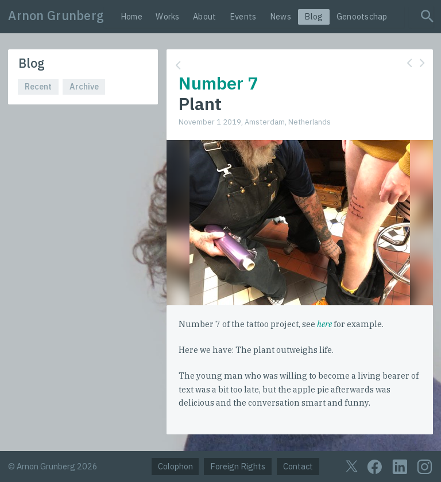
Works (167, 16)
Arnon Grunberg (56, 15)
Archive (84, 86)
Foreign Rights (237, 466)
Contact (298, 466)
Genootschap (362, 16)
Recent (38, 86)
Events (243, 16)
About (204, 16)
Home (131, 16)
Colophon (175, 466)
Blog (313, 16)
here (324, 323)
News (280, 16)
